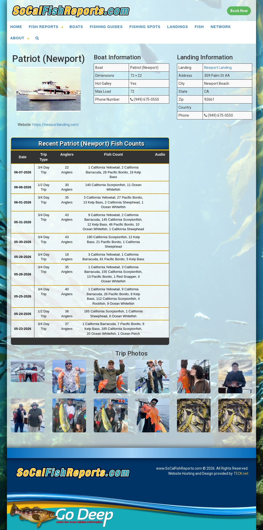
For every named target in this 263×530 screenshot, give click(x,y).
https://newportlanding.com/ (55, 125)
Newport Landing (218, 68)
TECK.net (240, 473)
